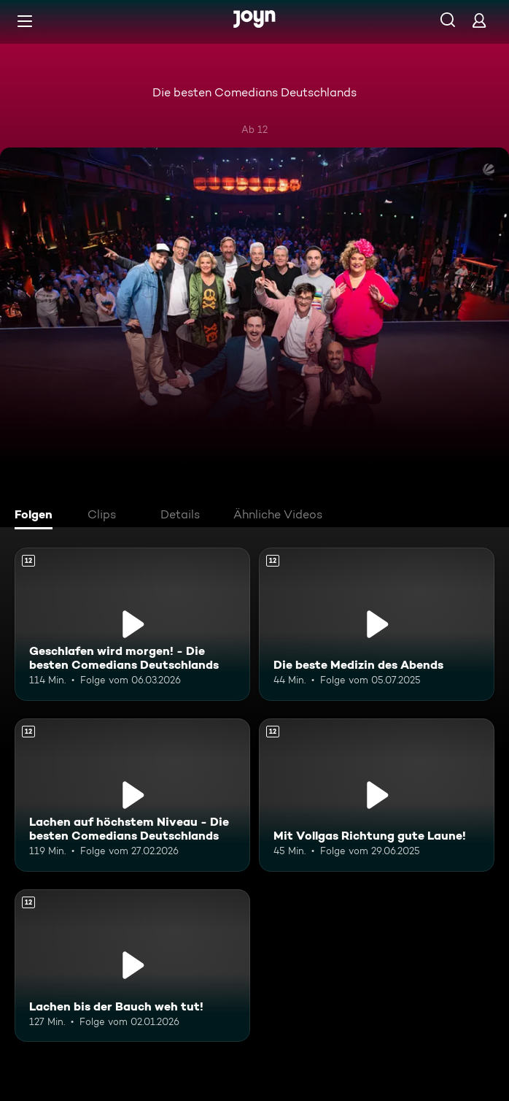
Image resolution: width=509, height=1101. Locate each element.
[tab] (37, 516)
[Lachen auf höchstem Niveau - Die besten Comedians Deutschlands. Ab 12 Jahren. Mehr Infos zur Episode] (132, 795)
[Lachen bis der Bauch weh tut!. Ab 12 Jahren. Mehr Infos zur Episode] (132, 966)
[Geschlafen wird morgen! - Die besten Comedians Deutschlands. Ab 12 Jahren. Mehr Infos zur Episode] (132, 624)
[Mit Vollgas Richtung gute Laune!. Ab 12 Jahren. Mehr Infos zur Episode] (376, 795)
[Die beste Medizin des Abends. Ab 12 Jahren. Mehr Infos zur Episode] (376, 624)
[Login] (479, 20)
